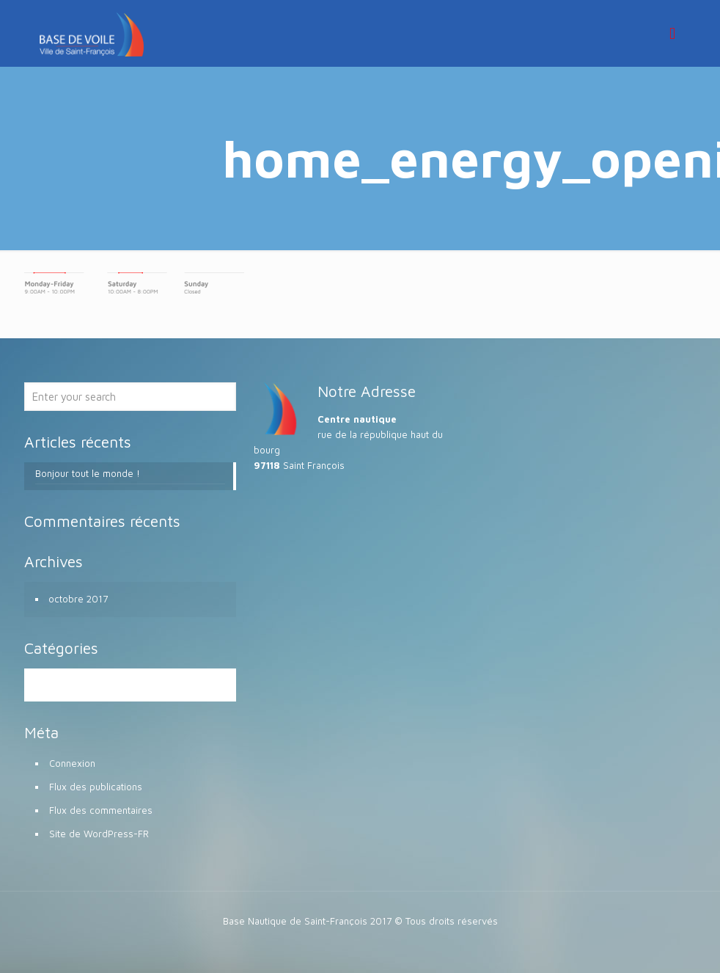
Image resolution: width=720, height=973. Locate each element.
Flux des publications (95, 786)
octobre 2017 (78, 599)
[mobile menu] (672, 33)
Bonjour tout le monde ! (87, 473)
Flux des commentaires (101, 810)
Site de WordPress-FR (99, 833)
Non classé (73, 684)
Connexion (72, 763)
